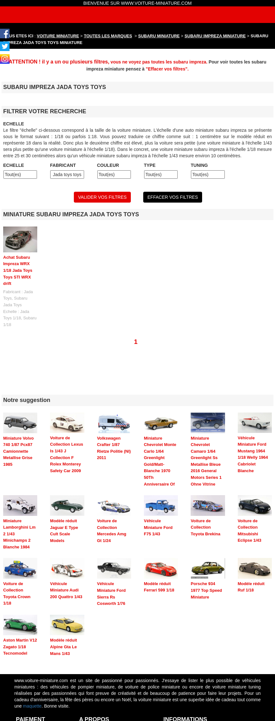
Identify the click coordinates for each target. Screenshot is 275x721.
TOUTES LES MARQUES (108, 35)
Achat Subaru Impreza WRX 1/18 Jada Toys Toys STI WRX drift (17, 270)
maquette (32, 677)
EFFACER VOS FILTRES (172, 197)
